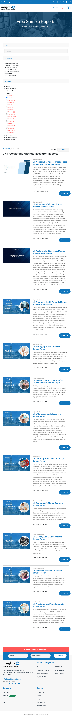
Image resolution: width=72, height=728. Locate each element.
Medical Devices (10, 67)
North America (11, 89)
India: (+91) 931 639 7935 (25, 2)
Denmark (11, 126)
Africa (9, 135)
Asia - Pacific (11, 91)
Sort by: (54, 150)
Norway (11, 124)
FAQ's (39, 697)
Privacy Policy (41, 704)
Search (55, 8)
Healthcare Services (12, 65)
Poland (11, 119)
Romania (11, 114)
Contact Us (40, 694)
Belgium (11, 128)
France (11, 103)
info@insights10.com (8, 2)
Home (24, 27)
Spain (10, 107)
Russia (11, 110)
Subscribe (60, 657)
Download (64, 196)
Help (38, 700)
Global (9, 87)
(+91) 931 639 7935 (9, 683)
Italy (10, 105)
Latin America (11, 137)
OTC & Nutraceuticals (12, 71)
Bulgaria (11, 133)
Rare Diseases (10, 75)
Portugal (11, 131)
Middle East (11, 140)
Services (5, 700)
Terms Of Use (41, 707)
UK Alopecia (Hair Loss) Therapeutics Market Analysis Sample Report (46, 164)
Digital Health (10, 69)
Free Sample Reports (37, 27)
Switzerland (12, 117)
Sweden (11, 112)
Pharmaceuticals (11, 63)
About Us (5, 694)
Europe (9, 93)
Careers (9, 697)
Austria (11, 121)
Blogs (4, 704)
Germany (11, 100)
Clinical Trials (9, 73)
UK (10, 98)
